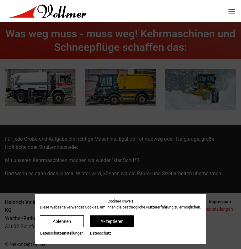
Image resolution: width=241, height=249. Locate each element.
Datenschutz (100, 233)
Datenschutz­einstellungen (61, 233)
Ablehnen (62, 221)
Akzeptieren (112, 221)
